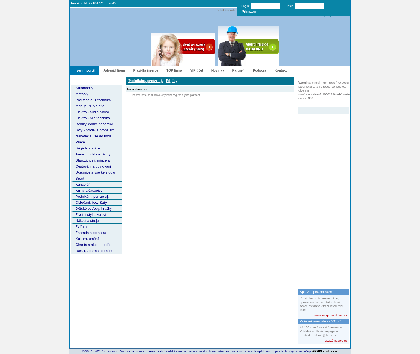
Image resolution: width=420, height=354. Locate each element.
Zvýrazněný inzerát (319, 104)
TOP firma (174, 70)
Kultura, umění (87, 239)
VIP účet (196, 70)
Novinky (217, 70)
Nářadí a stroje (87, 221)
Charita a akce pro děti (93, 245)
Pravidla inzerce (145, 70)
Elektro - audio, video (92, 112)
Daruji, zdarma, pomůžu (94, 251)
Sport (80, 178)
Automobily (84, 88)
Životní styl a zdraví (91, 215)
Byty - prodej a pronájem (95, 130)
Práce (80, 142)
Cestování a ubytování (93, 166)
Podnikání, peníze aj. (92, 196)
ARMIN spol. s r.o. (325, 351)
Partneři (238, 70)
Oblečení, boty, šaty (91, 202)
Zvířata (81, 227)
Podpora (259, 70)
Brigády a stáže (88, 148)
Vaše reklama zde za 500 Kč (320, 321)
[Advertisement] (320, 196)
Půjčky (171, 81)
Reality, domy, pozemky (94, 124)
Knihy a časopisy (89, 190)
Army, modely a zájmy (93, 154)
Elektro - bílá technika (93, 118)
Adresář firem (114, 70)
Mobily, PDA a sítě (90, 106)
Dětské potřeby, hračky (94, 208)
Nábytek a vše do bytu (93, 136)
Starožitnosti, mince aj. (93, 160)
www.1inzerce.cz (336, 340)
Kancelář (83, 184)
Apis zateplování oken (316, 292)
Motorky (82, 94)
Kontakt (281, 70)
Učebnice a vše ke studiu (95, 172)
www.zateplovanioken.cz (330, 315)
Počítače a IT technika (93, 100)
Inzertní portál (84, 70)
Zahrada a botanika (91, 233)
